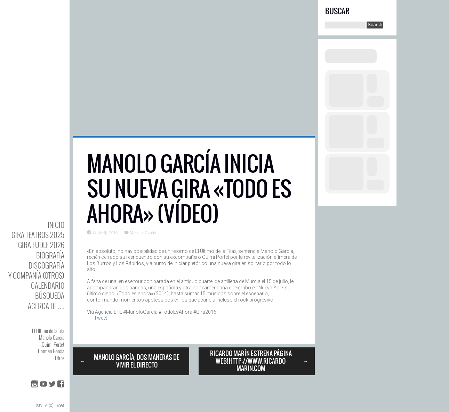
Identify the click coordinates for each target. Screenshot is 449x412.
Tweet (100, 318)
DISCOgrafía (46, 265)
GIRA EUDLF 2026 (41, 244)
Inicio (56, 224)
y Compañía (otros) (36, 275)
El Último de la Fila (48, 331)
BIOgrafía (50, 255)
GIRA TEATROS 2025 (37, 234)
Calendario (47, 285)
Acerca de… (46, 305)
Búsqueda (49, 295)
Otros (59, 358)
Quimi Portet (53, 344)
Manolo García (51, 337)
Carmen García (51, 351)
